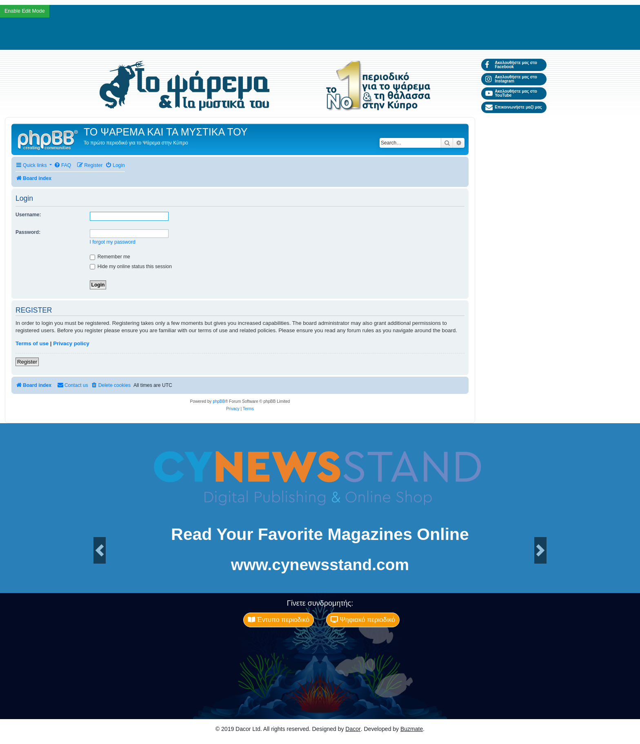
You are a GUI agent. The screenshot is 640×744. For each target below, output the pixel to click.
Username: (28, 215)
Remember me (110, 257)
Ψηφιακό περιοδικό (363, 619)
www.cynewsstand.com (320, 565)
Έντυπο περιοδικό (278, 619)
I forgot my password (113, 242)
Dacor (352, 729)
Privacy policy (71, 343)
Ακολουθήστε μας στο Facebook (511, 64)
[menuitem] (62, 165)
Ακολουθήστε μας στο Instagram (511, 79)
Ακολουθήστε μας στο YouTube (511, 93)
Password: (28, 232)
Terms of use (32, 343)
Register (27, 362)
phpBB (219, 401)
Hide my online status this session (131, 266)
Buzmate (411, 729)
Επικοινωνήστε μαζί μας (513, 107)
